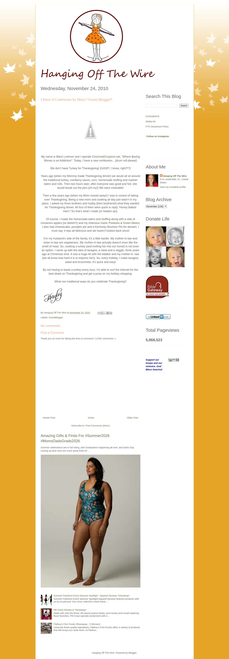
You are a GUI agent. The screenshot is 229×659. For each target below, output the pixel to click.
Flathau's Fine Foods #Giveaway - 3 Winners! (77, 624)
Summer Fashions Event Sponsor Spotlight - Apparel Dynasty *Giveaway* (92, 595)
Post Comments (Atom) (98, 425)
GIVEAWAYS (152, 116)
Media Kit (151, 121)
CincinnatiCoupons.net (106, 156)
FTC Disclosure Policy (157, 126)
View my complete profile (173, 187)
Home (91, 417)
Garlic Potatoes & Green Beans (120, 223)
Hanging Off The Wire (175, 176)
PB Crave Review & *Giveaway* (70, 609)
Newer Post (49, 417)
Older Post (132, 417)
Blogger (133, 652)
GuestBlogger (56, 317)
